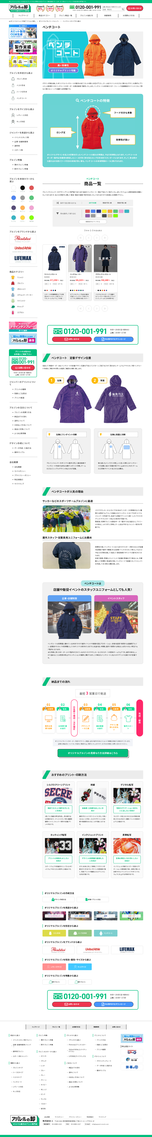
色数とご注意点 (20, 393)
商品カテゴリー (44, 15)
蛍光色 (42, 1100)
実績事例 (107, 15)
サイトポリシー (20, 471)
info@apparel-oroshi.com (101, 1115)
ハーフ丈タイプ (17, 1074)
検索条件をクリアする (93, 222)
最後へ (105, 238)
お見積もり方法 (128, 15)
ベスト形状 (21, 85)
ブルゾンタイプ (17, 1070)
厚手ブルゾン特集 (21, 169)
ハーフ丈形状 (22, 91)
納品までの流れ (20, 416)
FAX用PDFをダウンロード (115, 344)
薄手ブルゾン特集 (21, 164)
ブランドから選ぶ (74, 1051)
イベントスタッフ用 (21, 137)
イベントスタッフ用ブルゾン (21, 1051)
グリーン (43, 1080)
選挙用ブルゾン (17, 1057)
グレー (42, 1077)
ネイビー (43, 1084)
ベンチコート (22, 98)
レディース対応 (22, 115)
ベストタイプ (16, 1077)
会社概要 (18, 467)
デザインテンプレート (103, 1067)
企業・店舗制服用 (21, 141)
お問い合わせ (136, 8)
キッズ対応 (21, 121)
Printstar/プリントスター (77, 1054)
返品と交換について (22, 429)
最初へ (81, 238)
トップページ (23, 15)
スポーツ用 (18, 150)
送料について (19, 420)
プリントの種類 (20, 389)
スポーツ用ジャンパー (20, 1061)
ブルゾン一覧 (56, 1039)
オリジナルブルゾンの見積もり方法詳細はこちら (93, 760)
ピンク (42, 1090)
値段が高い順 (122, 203)
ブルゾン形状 (22, 79)
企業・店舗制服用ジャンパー (22, 1054)
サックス (43, 1094)
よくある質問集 (20, 433)
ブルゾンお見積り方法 (22, 412)
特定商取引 (18, 479)
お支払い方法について (23, 425)
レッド (42, 1070)
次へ (97, 238)
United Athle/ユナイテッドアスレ (78, 1058)
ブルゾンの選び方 (86, 15)
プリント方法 (100, 1051)
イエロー (43, 1097)
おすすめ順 (92, 203)
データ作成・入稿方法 (22, 448)
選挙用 (17, 146)
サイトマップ (19, 483)
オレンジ (43, 1087)
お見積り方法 (76, 1039)
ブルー (42, 1074)
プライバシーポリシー (22, 475)
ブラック (43, 1067)
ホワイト (43, 1064)
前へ (89, 238)
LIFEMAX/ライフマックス (77, 1062)
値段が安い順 (107, 203)
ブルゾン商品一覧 (65, 15)
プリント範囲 (19, 397)
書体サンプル (19, 452)
